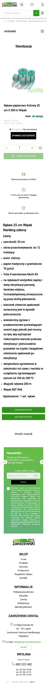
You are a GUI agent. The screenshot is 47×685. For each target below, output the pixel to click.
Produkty (23, 563)
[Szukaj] (17, 13)
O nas (23, 559)
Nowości (23, 566)
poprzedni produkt (23, 410)
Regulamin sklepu (23, 574)
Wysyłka (23, 595)
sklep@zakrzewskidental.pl (27, 642)
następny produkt (23, 417)
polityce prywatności (19, 522)
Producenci (23, 570)
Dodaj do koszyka (24, 155)
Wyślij (23, 482)
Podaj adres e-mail (25, 471)
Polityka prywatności (23, 592)
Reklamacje (23, 603)
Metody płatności (23, 607)
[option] (23, 78)
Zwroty (23, 599)
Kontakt (23, 578)
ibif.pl (32, 682)
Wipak (19, 123)
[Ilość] (19, 148)
